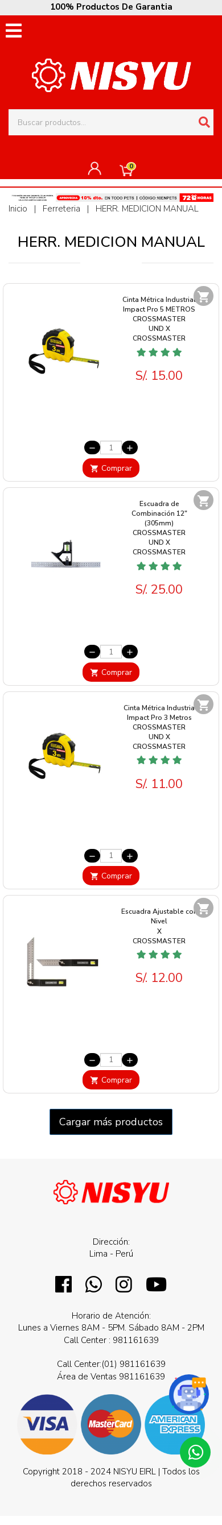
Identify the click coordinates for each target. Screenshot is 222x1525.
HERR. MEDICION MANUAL (147, 208)
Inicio (18, 208)
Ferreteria (63, 208)
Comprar (111, 468)
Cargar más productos (111, 1122)
